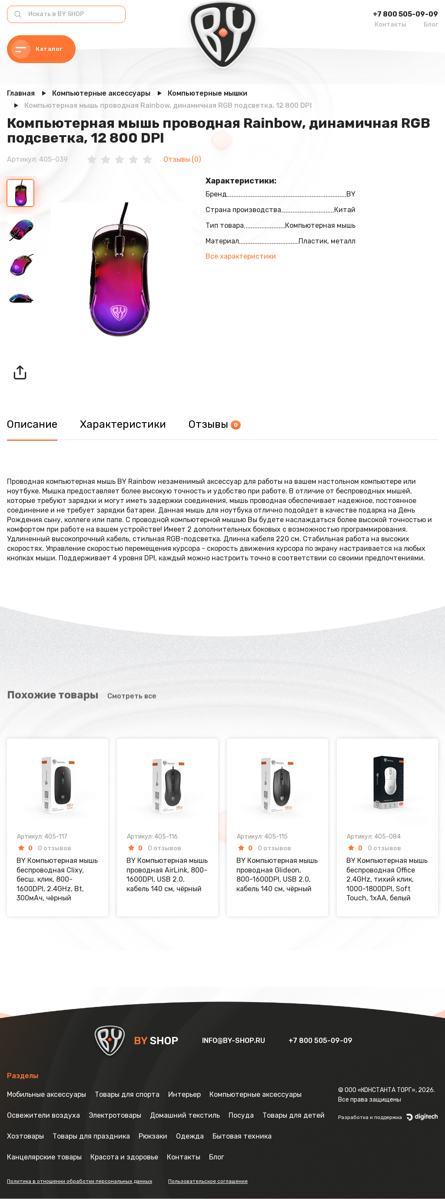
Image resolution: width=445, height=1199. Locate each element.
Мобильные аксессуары (46, 1094)
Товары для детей (293, 1115)
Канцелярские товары (44, 1157)
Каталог (37, 49)
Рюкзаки (153, 1136)
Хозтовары (25, 1136)
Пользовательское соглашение (208, 1181)
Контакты (390, 24)
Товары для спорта (127, 1094)
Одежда (190, 1136)
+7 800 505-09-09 (405, 14)
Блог (431, 24)
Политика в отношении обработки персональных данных (79, 1181)
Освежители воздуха (43, 1115)
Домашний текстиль (185, 1115)
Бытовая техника (242, 1136)
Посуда (241, 1115)
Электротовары (115, 1115)
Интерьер (184, 1094)
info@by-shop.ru (234, 1040)
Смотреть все (131, 666)
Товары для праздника (91, 1136)
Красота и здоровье (124, 1157)
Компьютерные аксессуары (255, 1094)
